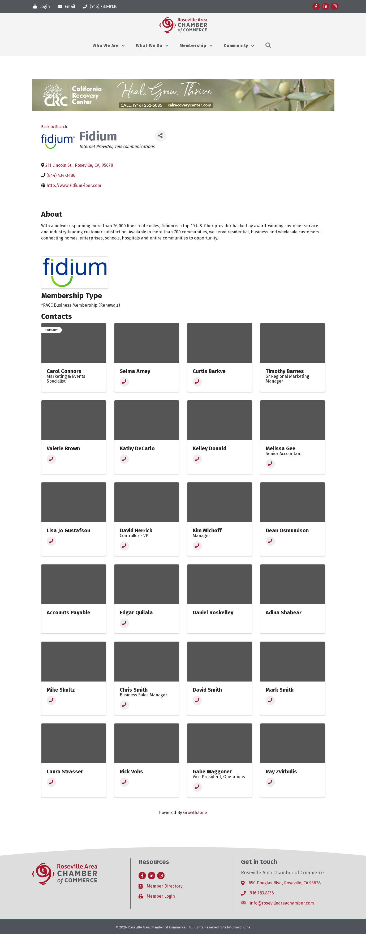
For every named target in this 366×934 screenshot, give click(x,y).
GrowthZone (195, 812)
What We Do (149, 45)
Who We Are (106, 45)
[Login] (40, 6)
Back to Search (54, 127)
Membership (193, 45)
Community (236, 45)
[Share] (160, 136)
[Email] (65, 6)
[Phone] (124, 382)
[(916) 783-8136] (99, 6)
